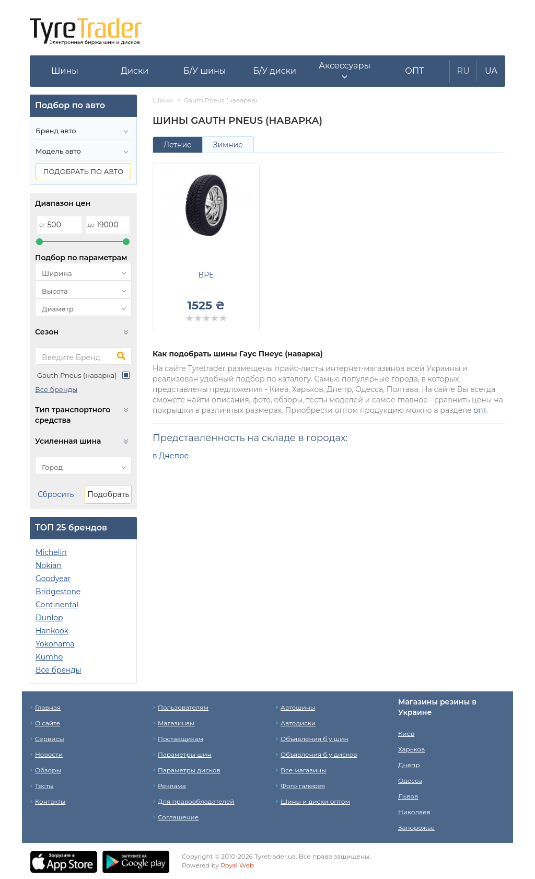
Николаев (414, 812)
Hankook (52, 630)
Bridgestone (58, 591)
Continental (57, 604)
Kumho (49, 657)
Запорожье (416, 827)
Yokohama (55, 644)
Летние (178, 144)
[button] (345, 71)
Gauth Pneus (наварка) (77, 375)
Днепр (409, 765)
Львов (408, 796)
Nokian (49, 565)
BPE (206, 275)
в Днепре (171, 455)
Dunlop (49, 617)
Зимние (228, 144)
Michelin (51, 552)
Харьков (411, 749)
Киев (406, 733)
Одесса (410, 780)
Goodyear (53, 578)
